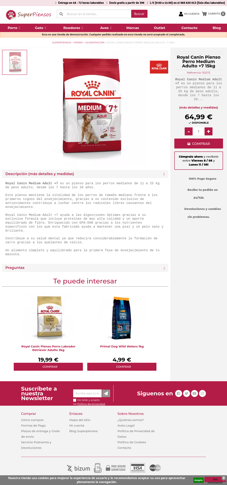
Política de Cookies (131, 442)
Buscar (139, 14)
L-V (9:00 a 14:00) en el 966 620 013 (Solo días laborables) (187, 3)
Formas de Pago (33, 425)
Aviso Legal (126, 425)
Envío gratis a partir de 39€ (127, 3)
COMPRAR (201, 144)
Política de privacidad (91, 403)
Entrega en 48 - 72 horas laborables (81, 3)
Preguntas (14, 268)
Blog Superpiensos (83, 431)
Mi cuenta (76, 425)
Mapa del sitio (79, 420)
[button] (14, 28)
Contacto (124, 448)
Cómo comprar (32, 420)
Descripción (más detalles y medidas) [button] (39, 174)
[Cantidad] (199, 131)
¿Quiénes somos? (130, 420)
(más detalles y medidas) (198, 107)
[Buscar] (102, 14)
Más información (215, 480)
